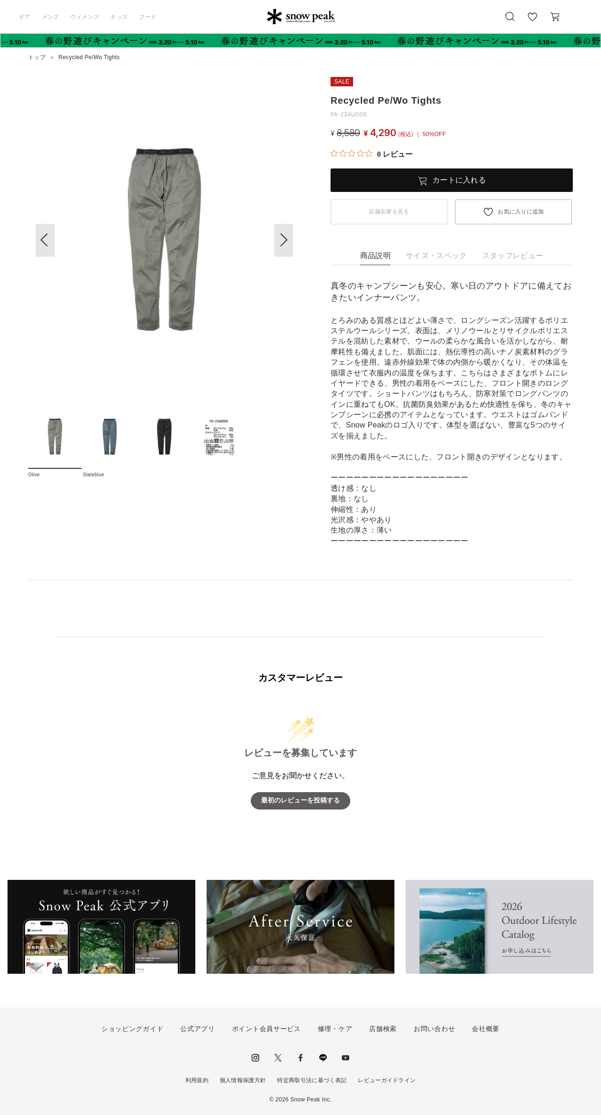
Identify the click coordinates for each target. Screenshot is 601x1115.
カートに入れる (459, 180)
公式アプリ (197, 1028)
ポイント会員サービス (266, 1028)
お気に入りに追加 (521, 211)
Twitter (277, 1057)
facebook (300, 1057)
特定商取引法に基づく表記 (312, 1080)
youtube (345, 1057)
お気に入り (532, 21)
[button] (283, 240)
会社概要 (486, 1028)
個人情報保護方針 (243, 1080)
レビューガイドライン (387, 1080)
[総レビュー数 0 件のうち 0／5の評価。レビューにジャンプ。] (372, 154)
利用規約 (196, 1080)
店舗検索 (383, 1028)
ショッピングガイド (132, 1028)
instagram (255, 1057)
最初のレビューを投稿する (300, 800)
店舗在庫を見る (389, 211)
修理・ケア (335, 1028)
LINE (323, 1057)
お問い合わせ (434, 1028)
